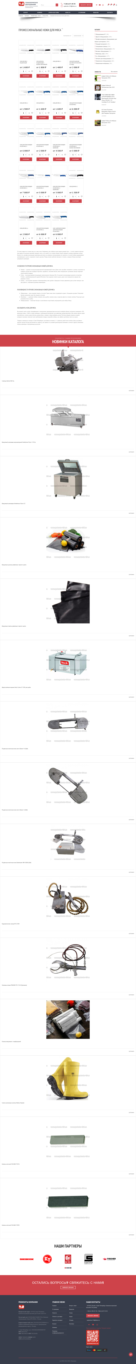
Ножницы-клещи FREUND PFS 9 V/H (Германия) (14, 985)
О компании (81, 12)
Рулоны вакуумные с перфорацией (11, 1041)
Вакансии (95, 12)
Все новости (114, 71)
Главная (54, 1305)
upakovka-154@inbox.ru (70, 6)
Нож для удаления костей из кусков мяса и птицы (75, 63)
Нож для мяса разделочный (23, 62)
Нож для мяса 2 (24, 103)
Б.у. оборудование (101, 56)
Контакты (110, 12)
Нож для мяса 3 (40, 103)
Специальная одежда (101, 46)
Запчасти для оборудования (103, 58)
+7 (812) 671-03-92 (70, 4)
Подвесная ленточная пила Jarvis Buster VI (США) (15, 748)
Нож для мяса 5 (73, 186)
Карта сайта (89, 1347)
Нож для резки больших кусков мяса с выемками (59, 146)
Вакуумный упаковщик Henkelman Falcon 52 (13, 503)
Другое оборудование (102, 37)
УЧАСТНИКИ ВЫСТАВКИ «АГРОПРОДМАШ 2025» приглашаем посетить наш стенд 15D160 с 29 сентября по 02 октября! (109, 98)
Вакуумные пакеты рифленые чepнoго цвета (14, 626)
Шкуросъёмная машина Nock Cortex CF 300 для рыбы (16, 687)
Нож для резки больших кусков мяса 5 (42, 187)
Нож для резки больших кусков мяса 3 (42, 145)
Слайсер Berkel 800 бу (8, 381)
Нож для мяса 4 (57, 103)
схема (95, 1307)
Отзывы (71, 1320)
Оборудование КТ (101, 34)
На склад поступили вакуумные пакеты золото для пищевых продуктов (109, 111)
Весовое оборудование (102, 51)
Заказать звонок (85, 5)
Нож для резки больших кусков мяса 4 (26, 187)
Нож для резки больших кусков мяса (75, 103)
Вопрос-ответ (72, 1305)
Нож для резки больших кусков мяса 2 (26, 145)
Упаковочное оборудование (103, 61)
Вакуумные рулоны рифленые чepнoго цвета (14, 565)
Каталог (25, 12)
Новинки (39, 12)
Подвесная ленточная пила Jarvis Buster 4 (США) (15, 810)
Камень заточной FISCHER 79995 (11, 1225)
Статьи (71, 1313)
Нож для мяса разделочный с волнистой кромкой (41, 63)
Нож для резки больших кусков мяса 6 (42, 229)
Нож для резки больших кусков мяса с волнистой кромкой (75, 146)
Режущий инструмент (101, 44)
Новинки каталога (68, 341)
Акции (70, 1316)
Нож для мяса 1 (57, 61)
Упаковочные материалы (102, 63)
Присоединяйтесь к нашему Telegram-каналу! (98, 1328)
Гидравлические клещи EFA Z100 (10, 924)
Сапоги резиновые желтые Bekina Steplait (13, 1103)
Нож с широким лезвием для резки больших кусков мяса (59, 229)
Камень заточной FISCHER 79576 (11, 1164)
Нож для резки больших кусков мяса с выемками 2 (59, 188)
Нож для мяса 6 (24, 228)
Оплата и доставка (53, 12)
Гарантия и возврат (57, 1320)
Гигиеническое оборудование (104, 49)
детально (131, 390)
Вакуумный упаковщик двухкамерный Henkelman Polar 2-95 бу (19, 442)
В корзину (26, 76)
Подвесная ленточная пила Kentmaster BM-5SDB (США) (16, 862)
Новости (67, 12)
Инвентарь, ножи (100, 53)
